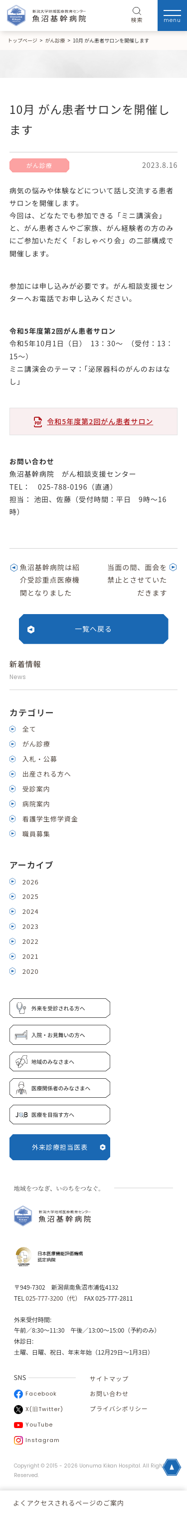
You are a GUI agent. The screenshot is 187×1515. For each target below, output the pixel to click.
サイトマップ (109, 1378)
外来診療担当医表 (69, 1147)
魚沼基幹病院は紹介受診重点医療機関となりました (50, 579)
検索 (137, 15)
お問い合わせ (109, 1393)
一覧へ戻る (93, 629)
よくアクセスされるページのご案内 (68, 1503)
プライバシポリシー (119, 1408)
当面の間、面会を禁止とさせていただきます (137, 579)
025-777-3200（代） (51, 1298)
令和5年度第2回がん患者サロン (100, 421)
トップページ (22, 40)
